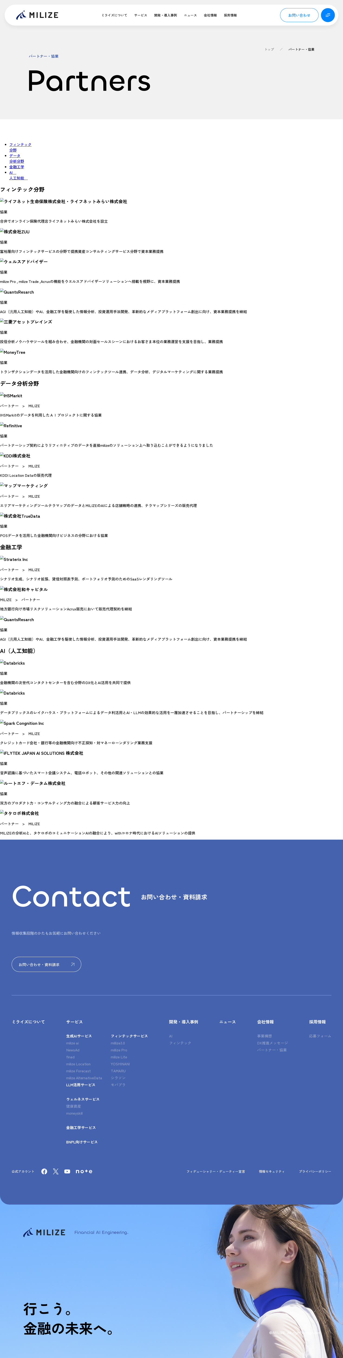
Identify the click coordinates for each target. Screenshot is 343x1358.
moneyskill (74, 1113)
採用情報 (230, 15)
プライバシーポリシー (315, 1171)
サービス (140, 15)
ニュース (190, 15)
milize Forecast (78, 1070)
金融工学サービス (81, 1127)
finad (70, 1057)
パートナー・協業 (301, 49)
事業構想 (264, 1036)
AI (170, 1036)
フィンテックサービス (129, 1036)
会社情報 (210, 15)
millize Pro (119, 1050)
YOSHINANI (120, 1064)
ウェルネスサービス (83, 1099)
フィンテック (180, 1043)
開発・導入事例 (165, 15)
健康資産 (73, 1106)
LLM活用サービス (80, 1084)
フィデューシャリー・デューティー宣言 (215, 1171)
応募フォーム (320, 1036)
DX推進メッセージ (272, 1043)
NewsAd (72, 1050)
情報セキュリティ (272, 1171)
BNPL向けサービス (82, 1142)
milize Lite (119, 1057)
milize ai (72, 1043)
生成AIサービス (79, 1036)
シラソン (118, 1077)
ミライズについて (114, 15)
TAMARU (118, 1070)
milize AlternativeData (84, 1077)
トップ (269, 49)
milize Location (78, 1064)
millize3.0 (118, 1043)
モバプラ (118, 1084)
